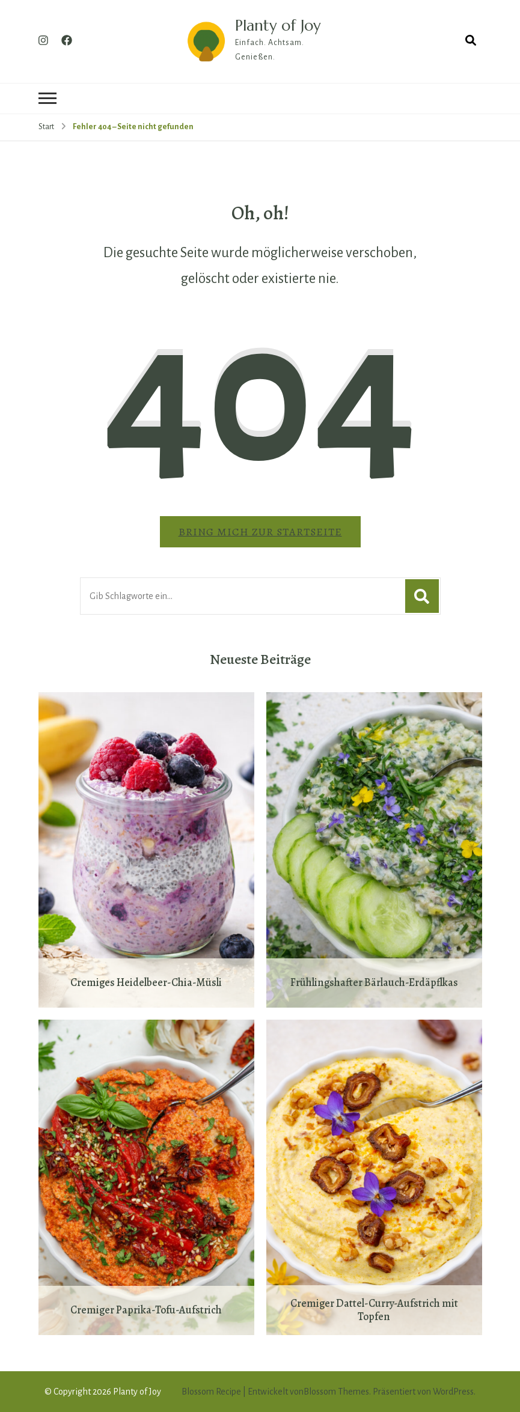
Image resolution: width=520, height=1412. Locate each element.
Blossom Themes (336, 1391)
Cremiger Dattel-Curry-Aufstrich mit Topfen (374, 1310)
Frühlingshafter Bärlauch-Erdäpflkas (374, 983)
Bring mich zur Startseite (260, 532)
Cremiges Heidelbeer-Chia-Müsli (146, 983)
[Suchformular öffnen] (470, 41)
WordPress (453, 1391)
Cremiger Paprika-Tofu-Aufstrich (146, 1310)
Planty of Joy (277, 25)
